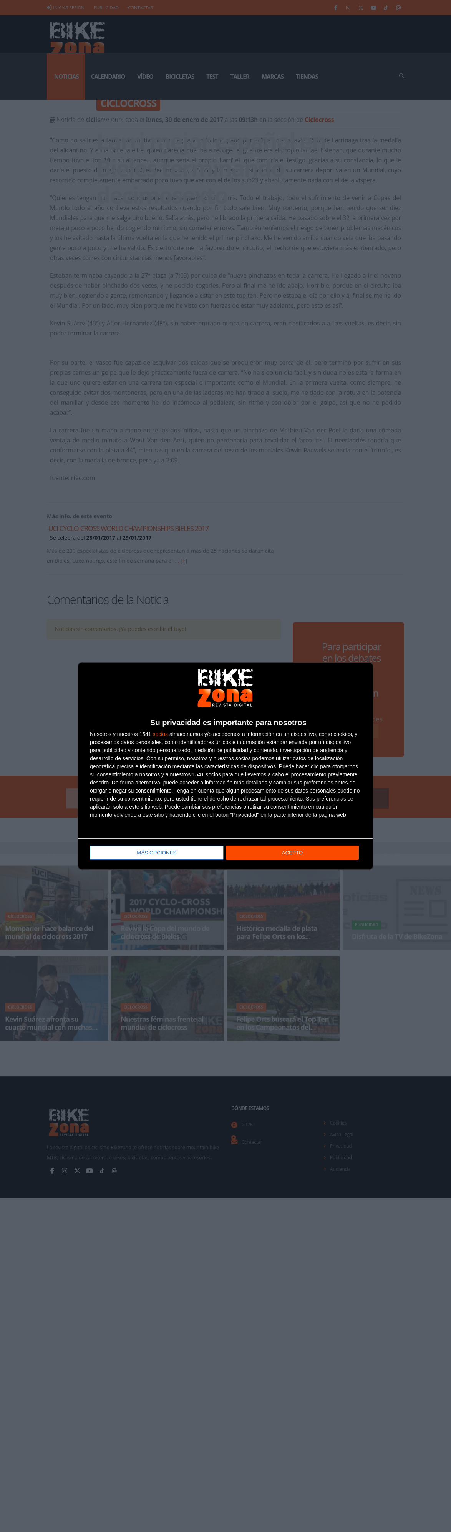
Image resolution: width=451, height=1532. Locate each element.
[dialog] (225, 766)
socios (160, 733)
